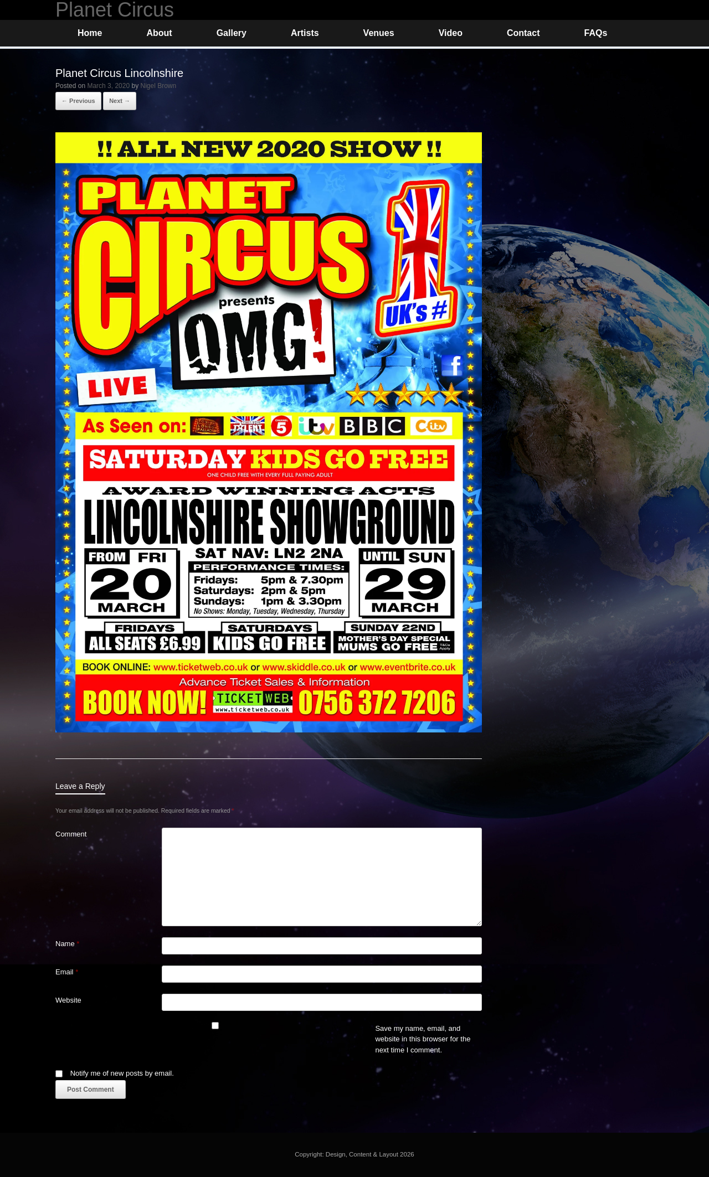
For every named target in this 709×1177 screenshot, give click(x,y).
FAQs (595, 33)
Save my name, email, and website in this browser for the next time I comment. (422, 1039)
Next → (119, 100)
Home (90, 33)
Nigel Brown (158, 86)
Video (451, 33)
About (159, 33)
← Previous (78, 100)
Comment (70, 834)
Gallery (231, 33)
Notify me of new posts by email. (122, 1073)
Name (67, 943)
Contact (523, 33)
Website (68, 1000)
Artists (305, 33)
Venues (378, 33)
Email (66, 972)
